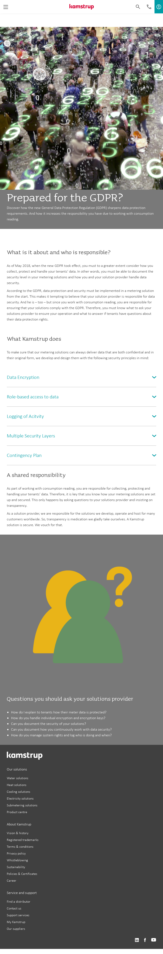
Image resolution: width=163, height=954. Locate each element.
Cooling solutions (18, 792)
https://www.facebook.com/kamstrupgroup (145, 940)
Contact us (14, 908)
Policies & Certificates (22, 874)
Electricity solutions (20, 798)
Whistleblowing (17, 860)
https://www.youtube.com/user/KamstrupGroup (153, 940)
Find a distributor (18, 901)
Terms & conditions (20, 847)
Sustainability (16, 867)
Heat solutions (16, 785)
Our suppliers (16, 929)
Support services (18, 915)
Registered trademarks (22, 840)
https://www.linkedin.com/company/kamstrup (137, 940)
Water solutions (17, 778)
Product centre (17, 812)
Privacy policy (16, 853)
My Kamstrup (16, 922)
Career (11, 880)
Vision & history (17, 833)
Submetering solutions (22, 805)
